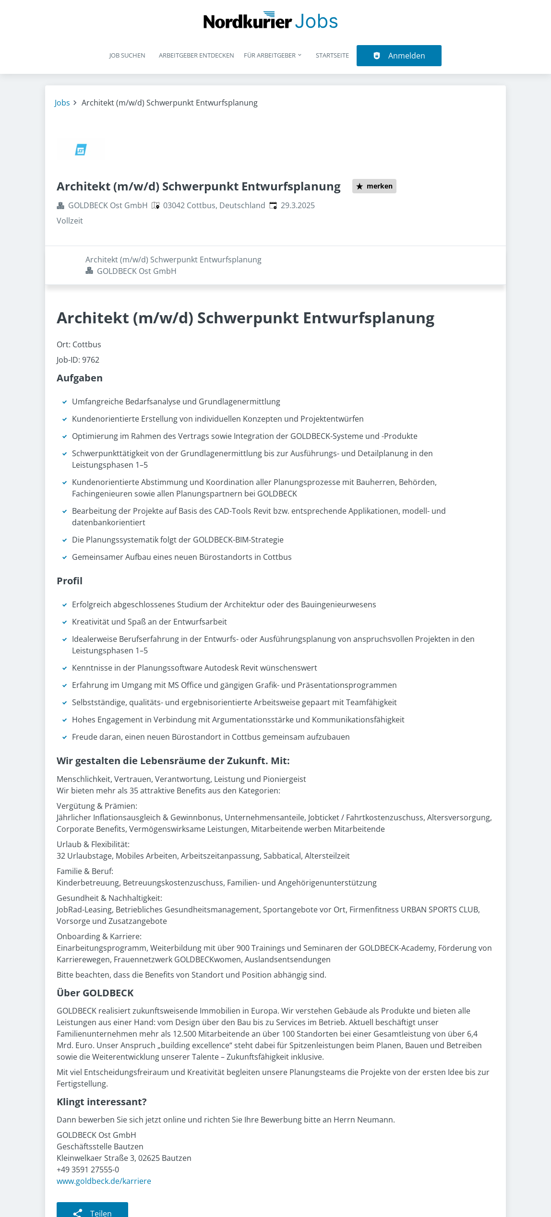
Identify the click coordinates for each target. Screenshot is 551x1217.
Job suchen (127, 55)
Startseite (332, 55)
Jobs (62, 102)
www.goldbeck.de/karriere (104, 1142)
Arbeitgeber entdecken (196, 55)
